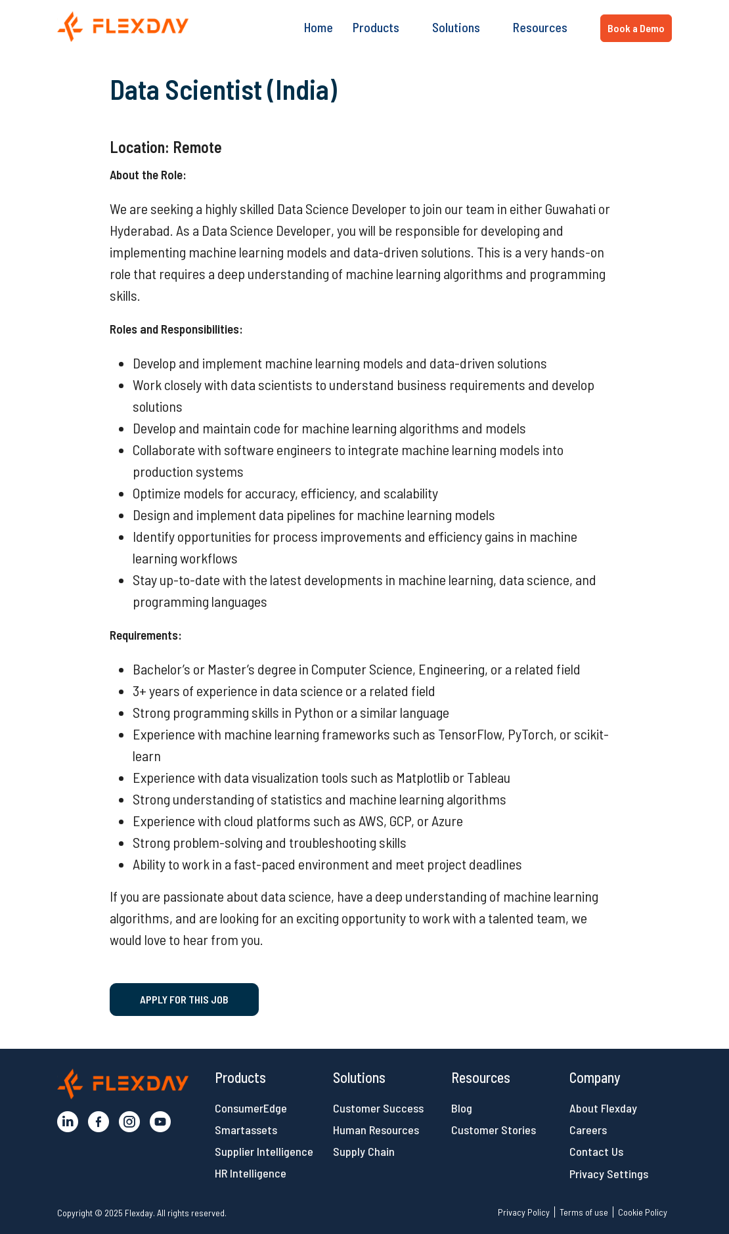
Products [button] (376, 27)
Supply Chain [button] (364, 1151)
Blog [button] (461, 1108)
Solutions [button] (456, 27)
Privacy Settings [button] (608, 1173)
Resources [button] (540, 27)
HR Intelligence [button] (250, 1173)
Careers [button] (588, 1129)
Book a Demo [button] (636, 28)
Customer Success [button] (378, 1108)
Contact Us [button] (596, 1151)
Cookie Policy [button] (642, 1212)
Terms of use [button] (584, 1212)
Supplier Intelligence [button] (264, 1151)
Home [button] (318, 27)
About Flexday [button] (603, 1108)
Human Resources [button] (376, 1129)
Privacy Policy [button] (524, 1212)
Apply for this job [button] (184, 999)
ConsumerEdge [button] (251, 1108)
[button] (123, 26)
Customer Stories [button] (493, 1129)
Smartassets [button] (246, 1129)
